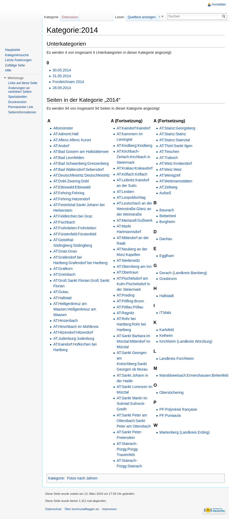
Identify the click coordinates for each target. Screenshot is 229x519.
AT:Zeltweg (168, 187)
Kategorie (56, 478)
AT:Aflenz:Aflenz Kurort (72, 140)
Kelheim (166, 335)
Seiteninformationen (22, 112)
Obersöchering (172, 392)
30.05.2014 (61, 70)
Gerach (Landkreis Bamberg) (183, 273)
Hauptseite (12, 50)
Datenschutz (53, 509)
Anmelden (219, 4)
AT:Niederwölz (128, 260)
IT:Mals (165, 313)
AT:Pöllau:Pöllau (130, 307)
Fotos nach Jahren (82, 478)
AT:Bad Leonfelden (68, 158)
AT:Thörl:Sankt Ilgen (176, 146)
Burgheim (167, 222)
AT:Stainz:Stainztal (175, 140)
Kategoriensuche (17, 55)
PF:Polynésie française (178, 409)
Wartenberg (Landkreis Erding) (185, 432)
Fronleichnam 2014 (68, 82)
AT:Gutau (60, 292)
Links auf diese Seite (22, 83)
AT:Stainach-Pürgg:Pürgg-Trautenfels (127, 449)
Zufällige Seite (15, 65)
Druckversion (17, 102)
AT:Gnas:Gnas (65, 251)
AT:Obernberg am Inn (134, 266)
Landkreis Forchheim (177, 358)
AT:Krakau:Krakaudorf (134, 168)
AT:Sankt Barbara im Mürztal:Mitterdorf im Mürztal (133, 341)
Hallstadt (167, 296)
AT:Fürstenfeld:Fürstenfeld (74, 234)
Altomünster (63, 128)
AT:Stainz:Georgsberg (177, 128)
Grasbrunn (168, 279)
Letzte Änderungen (18, 60)
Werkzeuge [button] (15, 78)
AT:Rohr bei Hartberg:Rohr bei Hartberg (131, 324)
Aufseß (165, 193)
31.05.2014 (61, 76)
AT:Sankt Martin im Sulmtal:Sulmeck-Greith (132, 403)
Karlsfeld (167, 330)
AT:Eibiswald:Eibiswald (71, 187)
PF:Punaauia (170, 415)
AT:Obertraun (127, 272)
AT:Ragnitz (125, 313)
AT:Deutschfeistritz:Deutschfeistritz (81, 175)
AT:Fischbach (64, 222)
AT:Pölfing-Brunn (130, 301)
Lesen (121, 17)
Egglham (167, 256)
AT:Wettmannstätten (176, 181)
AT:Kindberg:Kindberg (134, 145)
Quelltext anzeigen (144, 17)
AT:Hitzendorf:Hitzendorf (73, 332)
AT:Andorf (61, 146)
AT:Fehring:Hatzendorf (71, 199)
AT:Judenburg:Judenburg (73, 338)
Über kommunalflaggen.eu (81, 509)
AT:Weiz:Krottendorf (176, 163)
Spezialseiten (17, 97)
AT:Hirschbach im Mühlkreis (75, 326)
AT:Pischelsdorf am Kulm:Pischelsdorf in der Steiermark (133, 284)
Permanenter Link (20, 107)
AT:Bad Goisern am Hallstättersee (80, 151)
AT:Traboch (169, 158)
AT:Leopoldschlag (131, 197)
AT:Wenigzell (170, 175)
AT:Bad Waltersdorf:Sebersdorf (78, 169)
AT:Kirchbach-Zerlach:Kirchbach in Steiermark (133, 156)
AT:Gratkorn (63, 268)
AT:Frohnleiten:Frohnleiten (74, 228)
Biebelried (168, 216)
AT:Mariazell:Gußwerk (134, 220)
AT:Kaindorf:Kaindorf (133, 128)
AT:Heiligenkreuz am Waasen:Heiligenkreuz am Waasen (74, 309)
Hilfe (8, 70)
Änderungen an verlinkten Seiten (20, 90)
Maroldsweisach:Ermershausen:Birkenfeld (194, 375)
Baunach (167, 210)
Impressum (109, 509)
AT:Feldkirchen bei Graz (72, 216)
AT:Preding (125, 295)
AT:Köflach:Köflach (132, 174)
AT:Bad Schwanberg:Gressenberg (81, 163)
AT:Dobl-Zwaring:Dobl (71, 181)
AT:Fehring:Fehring (68, 193)
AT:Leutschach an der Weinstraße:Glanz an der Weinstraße (134, 208)
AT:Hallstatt (62, 298)
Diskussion (70, 17)
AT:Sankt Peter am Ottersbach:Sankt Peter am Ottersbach (134, 420)
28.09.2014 (61, 88)
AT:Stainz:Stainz (173, 134)
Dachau (166, 239)
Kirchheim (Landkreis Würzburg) (186, 341)
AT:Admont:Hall (65, 134)
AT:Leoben (125, 192)
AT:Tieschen (169, 151)
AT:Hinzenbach (65, 320)
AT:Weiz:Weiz (171, 169)
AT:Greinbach (64, 274)
